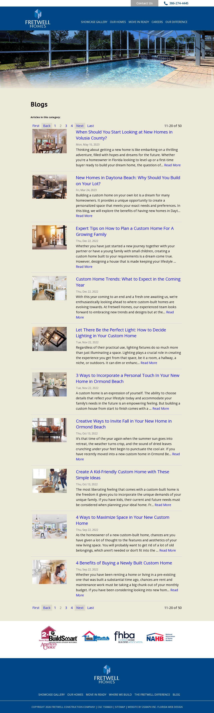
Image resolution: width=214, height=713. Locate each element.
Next (80, 125)
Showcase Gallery (94, 22)
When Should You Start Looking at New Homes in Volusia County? (124, 135)
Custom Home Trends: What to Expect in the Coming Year (128, 282)
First (35, 125)
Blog (176, 694)
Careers (157, 22)
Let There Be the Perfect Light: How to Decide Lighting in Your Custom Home (121, 333)
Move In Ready (139, 22)
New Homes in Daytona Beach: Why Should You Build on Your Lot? (128, 181)
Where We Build (120, 694)
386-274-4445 (176, 3)
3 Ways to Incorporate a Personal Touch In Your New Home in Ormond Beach (127, 378)
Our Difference (176, 22)
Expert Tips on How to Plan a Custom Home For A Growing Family (125, 231)
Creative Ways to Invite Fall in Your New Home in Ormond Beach (124, 424)
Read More (172, 165)
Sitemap (120, 706)
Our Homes (118, 22)
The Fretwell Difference (152, 694)
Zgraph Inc (149, 706)
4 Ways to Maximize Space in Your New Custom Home (122, 520)
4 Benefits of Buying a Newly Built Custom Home (124, 563)
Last (90, 125)
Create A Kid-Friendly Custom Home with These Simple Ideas (122, 475)
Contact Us (144, 3)
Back (46, 125)
